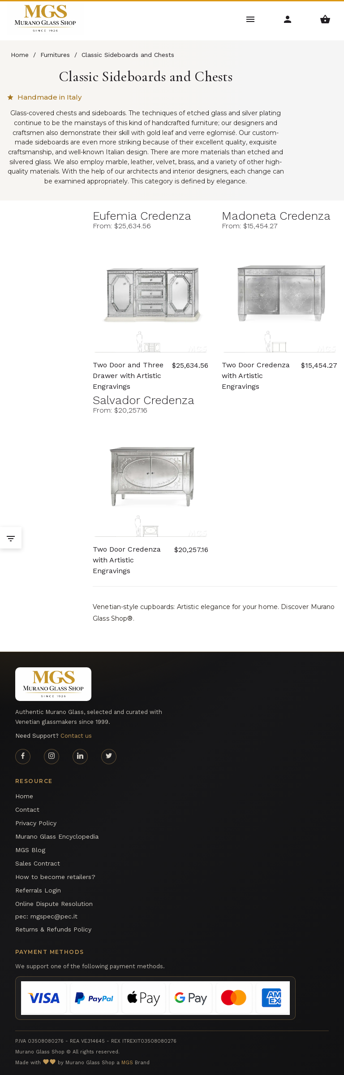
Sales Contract (37, 863)
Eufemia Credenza (142, 215)
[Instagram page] (51, 756)
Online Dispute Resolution (54, 903)
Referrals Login (38, 890)
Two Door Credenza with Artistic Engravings (256, 371)
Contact (27, 809)
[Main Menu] (250, 18)
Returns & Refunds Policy (53, 929)
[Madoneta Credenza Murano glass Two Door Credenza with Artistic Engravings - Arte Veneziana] (279, 295)
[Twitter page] (108, 756)
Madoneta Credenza (276, 215)
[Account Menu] (287, 18)
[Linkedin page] (80, 756)
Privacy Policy (35, 823)
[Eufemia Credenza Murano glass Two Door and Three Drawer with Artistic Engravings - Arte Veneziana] (150, 295)
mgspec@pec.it (53, 916)
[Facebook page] (22, 756)
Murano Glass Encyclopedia (57, 836)
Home (24, 796)
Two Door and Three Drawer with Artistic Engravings (128, 371)
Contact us (76, 735)
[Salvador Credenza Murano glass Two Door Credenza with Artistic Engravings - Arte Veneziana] (150, 479)
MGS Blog (30, 849)
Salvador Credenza (143, 400)
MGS (127, 1063)
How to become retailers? (55, 876)
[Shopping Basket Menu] (325, 18)
